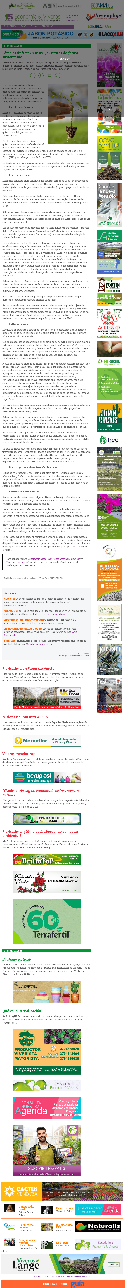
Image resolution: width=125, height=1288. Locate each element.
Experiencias (64, 1208)
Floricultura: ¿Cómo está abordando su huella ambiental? (40, 833)
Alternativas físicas (39, 558)
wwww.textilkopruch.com (52, 614)
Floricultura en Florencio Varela (28, 668)
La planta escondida (62, 1244)
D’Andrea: (40, 792)
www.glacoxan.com (15, 605)
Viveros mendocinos (18, 753)
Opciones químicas (17, 562)
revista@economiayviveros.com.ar (74, 656)
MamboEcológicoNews (39, 644)
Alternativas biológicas (66, 558)
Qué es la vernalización (21, 1010)
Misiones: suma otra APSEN (25, 716)
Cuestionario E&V (64, 1226)
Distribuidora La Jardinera (47, 622)
